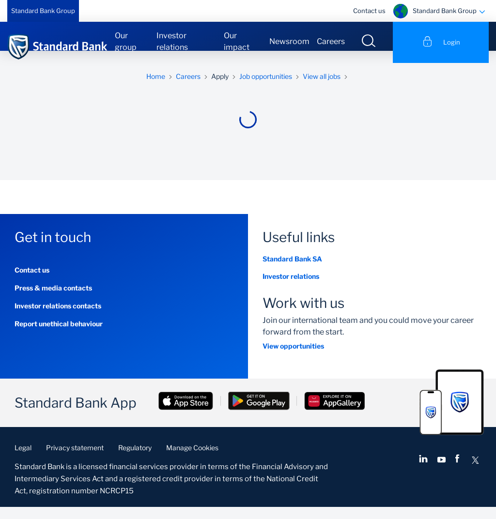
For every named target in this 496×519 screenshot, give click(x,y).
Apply (220, 88)
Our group (126, 41)
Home (155, 88)
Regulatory (135, 460)
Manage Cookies (192, 460)
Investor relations (172, 41)
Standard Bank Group (43, 11)
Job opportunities (265, 88)
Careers (331, 41)
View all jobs (322, 88)
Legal (23, 460)
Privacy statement (75, 460)
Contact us (369, 11)
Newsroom (289, 41)
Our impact (236, 41)
